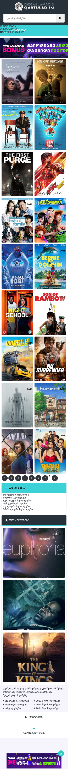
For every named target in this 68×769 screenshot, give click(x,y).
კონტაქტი (34, 748)
